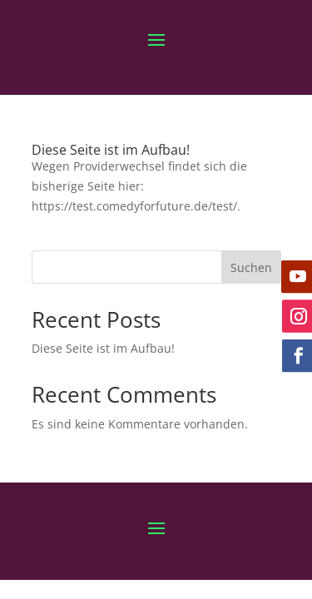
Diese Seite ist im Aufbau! (111, 150)
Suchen (251, 267)
